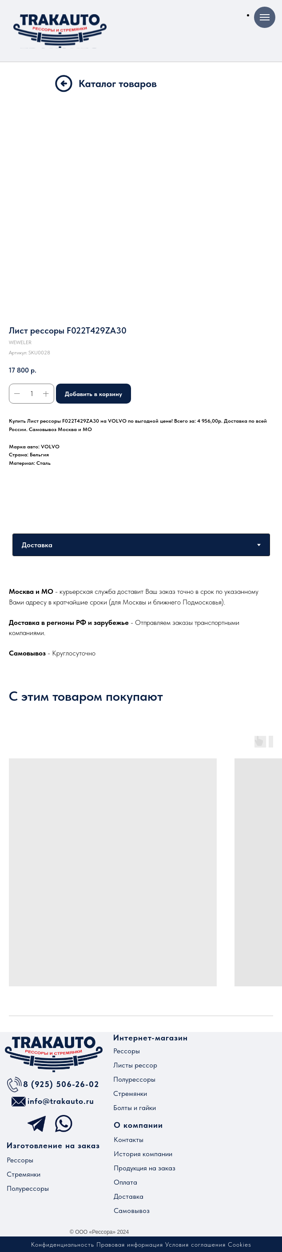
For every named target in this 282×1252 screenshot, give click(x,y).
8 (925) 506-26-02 (61, 1084)
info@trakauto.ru (61, 1101)
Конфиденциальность (62, 1244)
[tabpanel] (141, 621)
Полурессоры (134, 1079)
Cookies (239, 1244)
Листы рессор (135, 1065)
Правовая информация (129, 1244)
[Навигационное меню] (265, 17)
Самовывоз (132, 1210)
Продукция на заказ (144, 1168)
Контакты (128, 1139)
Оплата (125, 1182)
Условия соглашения (195, 1244)
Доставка (128, 1196)
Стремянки (130, 1093)
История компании (143, 1154)
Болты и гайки (134, 1107)
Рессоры (126, 1051)
